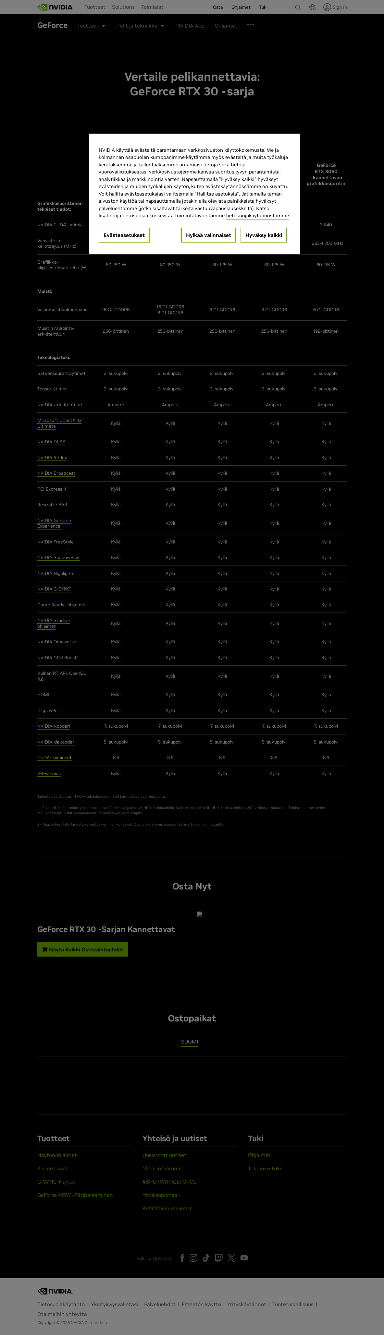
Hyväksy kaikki (263, 235)
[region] (194, 194)
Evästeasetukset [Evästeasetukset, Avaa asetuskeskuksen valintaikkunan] (124, 235)
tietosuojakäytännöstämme (257, 215)
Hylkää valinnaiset (208, 235)
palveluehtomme (118, 208)
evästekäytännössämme (233, 186)
